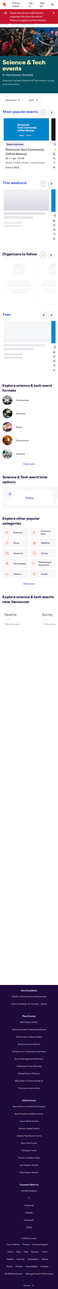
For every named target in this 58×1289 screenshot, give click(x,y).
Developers (33, 1259)
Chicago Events (29, 1150)
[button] (13, 100)
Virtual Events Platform (29, 1073)
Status (45, 1259)
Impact (10, 1259)
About (10, 1251)
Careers (35, 1251)
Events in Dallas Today (29, 1157)
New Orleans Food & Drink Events (29, 1106)
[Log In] (30, 5)
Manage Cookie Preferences (39, 1273)
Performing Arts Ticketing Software (29, 1029)
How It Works (13, 1244)
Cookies (44, 1266)
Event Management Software (29, 1058)
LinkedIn (29, 1212)
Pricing (26, 1244)
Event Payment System (29, 1044)
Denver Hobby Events (29, 1128)
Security (21, 1259)
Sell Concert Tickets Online (29, 1036)
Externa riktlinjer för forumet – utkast (29, 1003)
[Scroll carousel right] (51, 112)
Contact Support (29, 1190)
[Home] (4, 4)
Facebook (29, 1205)
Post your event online (29, 1088)
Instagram (29, 1219)
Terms (9, 1266)
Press (44, 1251)
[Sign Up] (42, 5)
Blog (18, 1251)
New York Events (29, 1143)
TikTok (29, 1227)
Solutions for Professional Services (29, 1051)
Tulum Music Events (29, 1121)
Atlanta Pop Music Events (29, 1135)
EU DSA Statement (14, 1273)
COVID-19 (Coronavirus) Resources (29, 996)
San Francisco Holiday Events (29, 1113)
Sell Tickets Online (29, 1022)
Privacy (19, 1266)
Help (26, 1251)
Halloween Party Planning (29, 1066)
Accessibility (32, 1266)
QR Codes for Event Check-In (29, 1080)
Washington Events (29, 1172)
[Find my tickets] (17, 5)
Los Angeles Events (29, 1165)
